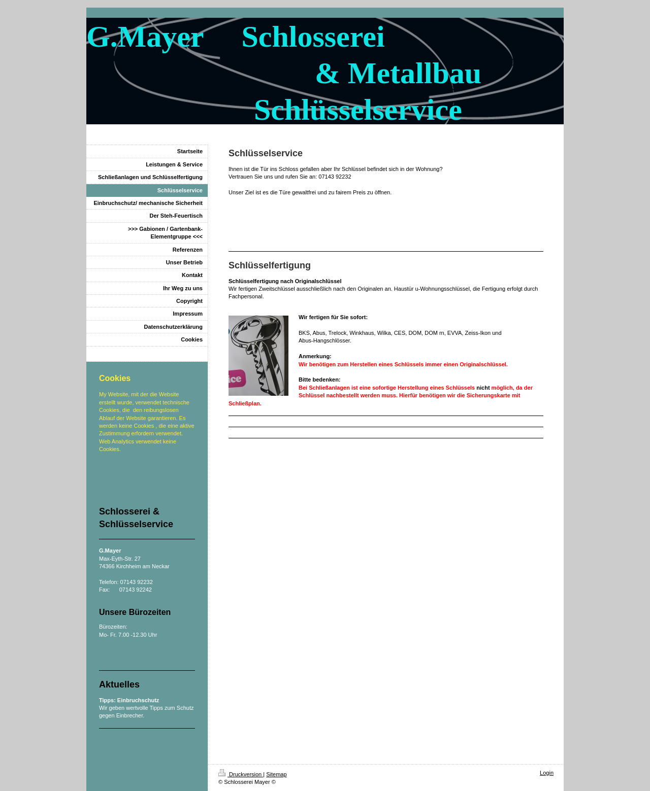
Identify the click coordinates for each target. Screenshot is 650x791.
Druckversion (240, 774)
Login (547, 773)
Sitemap (276, 774)
